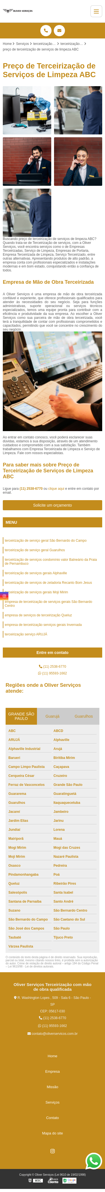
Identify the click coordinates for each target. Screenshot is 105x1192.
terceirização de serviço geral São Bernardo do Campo (46, 541)
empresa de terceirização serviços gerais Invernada (43, 625)
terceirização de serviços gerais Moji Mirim (36, 592)
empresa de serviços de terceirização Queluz (38, 615)
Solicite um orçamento (52, 505)
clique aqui (56, 489)
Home (52, 1056)
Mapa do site (52, 1133)
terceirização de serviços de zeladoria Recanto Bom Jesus (48, 583)
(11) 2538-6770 (31, 489)
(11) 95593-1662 (52, 673)
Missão (52, 1087)
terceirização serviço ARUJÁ (26, 634)
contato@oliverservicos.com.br (52, 1034)
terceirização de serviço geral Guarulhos (35, 550)
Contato (52, 1118)
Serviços (53, 1102)
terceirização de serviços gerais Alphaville (36, 573)
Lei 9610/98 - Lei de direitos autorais (30, 966)
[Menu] (96, 11)
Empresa (52, 1071)
